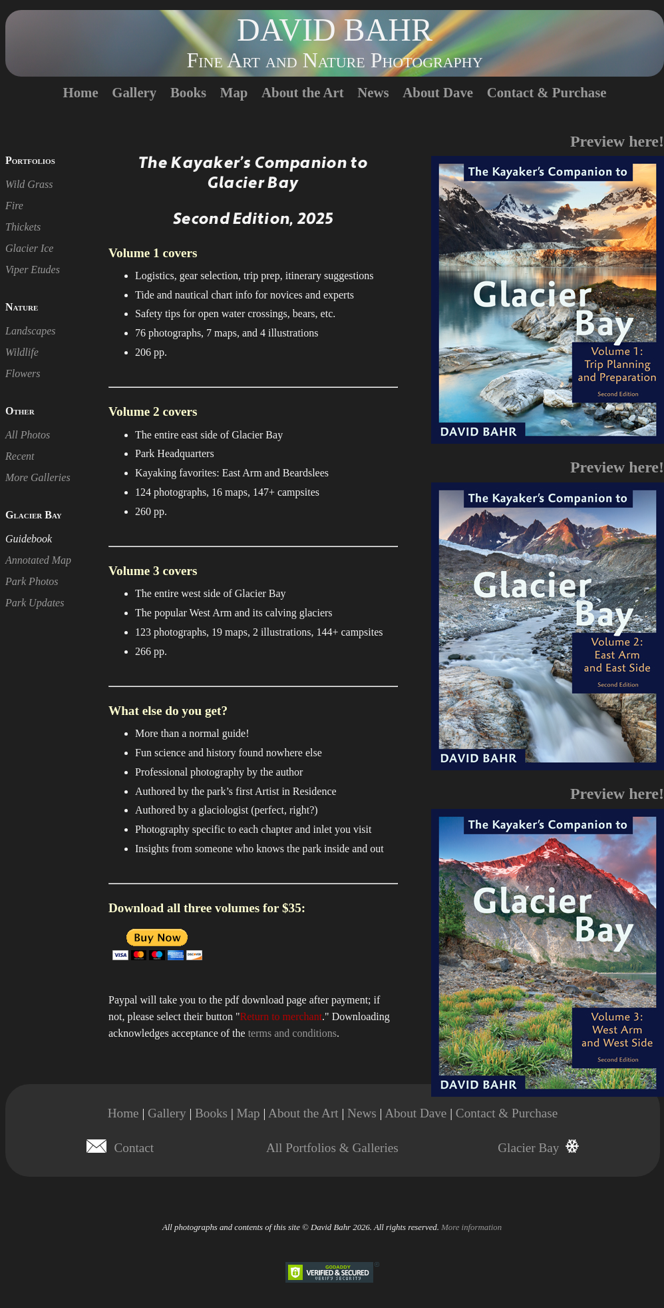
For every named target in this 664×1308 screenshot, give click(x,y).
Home (80, 92)
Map (234, 92)
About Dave (438, 92)
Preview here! (617, 141)
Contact (134, 1148)
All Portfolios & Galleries (332, 1148)
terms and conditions (292, 1033)
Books (188, 92)
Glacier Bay (528, 1148)
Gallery (134, 92)
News (373, 92)
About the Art (302, 92)
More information (471, 1227)
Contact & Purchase (547, 92)
